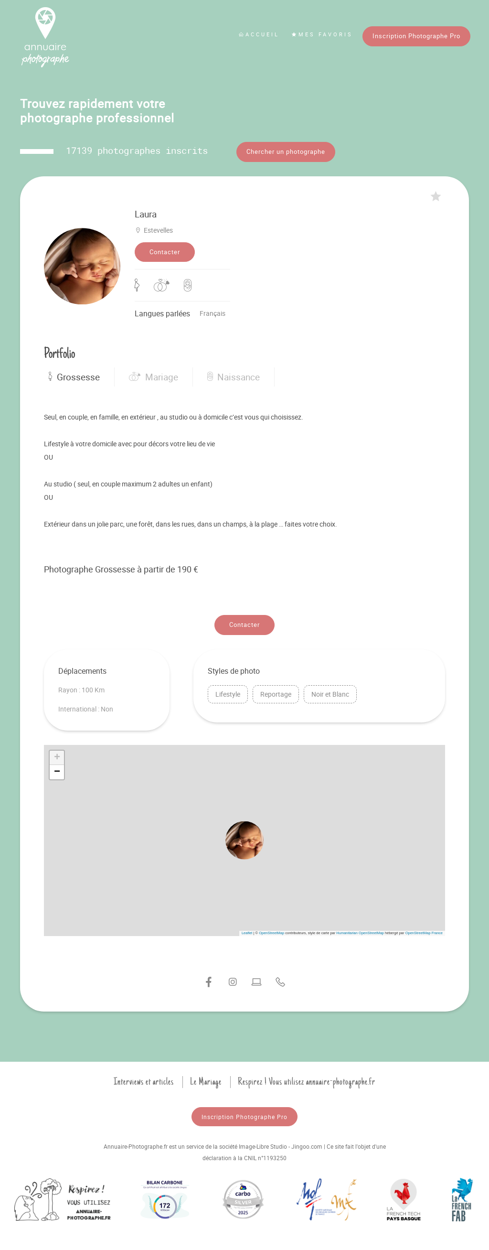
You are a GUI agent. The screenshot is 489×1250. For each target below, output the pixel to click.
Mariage (153, 377)
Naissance (233, 377)
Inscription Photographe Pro (416, 36)
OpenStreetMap (271, 933)
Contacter (164, 252)
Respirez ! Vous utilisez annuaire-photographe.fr (306, 1082)
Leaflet (247, 933)
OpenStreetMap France (424, 933)
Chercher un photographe (285, 151)
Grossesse (74, 377)
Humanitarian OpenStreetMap (360, 933)
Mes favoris (322, 34)
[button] (244, 840)
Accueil (258, 34)
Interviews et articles (144, 1082)
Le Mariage (206, 1082)
